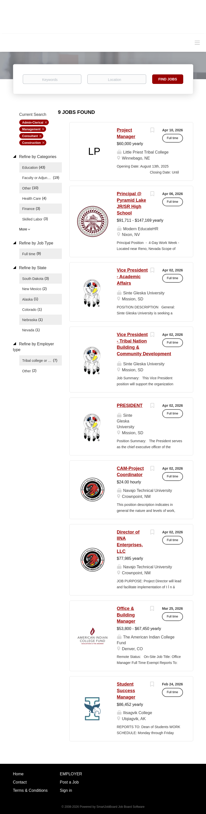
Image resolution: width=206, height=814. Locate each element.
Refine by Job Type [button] (35, 243)
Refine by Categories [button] (37, 157)
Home (18, 774)
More (23, 229)
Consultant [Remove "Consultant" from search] (30, 136)
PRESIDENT (130, 405)
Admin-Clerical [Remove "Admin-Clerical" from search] (33, 122)
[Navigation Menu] (197, 42)
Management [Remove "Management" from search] (31, 129)
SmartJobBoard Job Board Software (120, 807)
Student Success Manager (126, 690)
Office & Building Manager (126, 615)
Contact (20, 782)
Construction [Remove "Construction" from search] (31, 143)
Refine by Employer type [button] (33, 347)
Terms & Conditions (30, 790)
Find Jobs (167, 79)
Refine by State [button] (32, 268)
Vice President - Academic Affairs (132, 276)
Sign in (66, 790)
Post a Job (69, 782)
